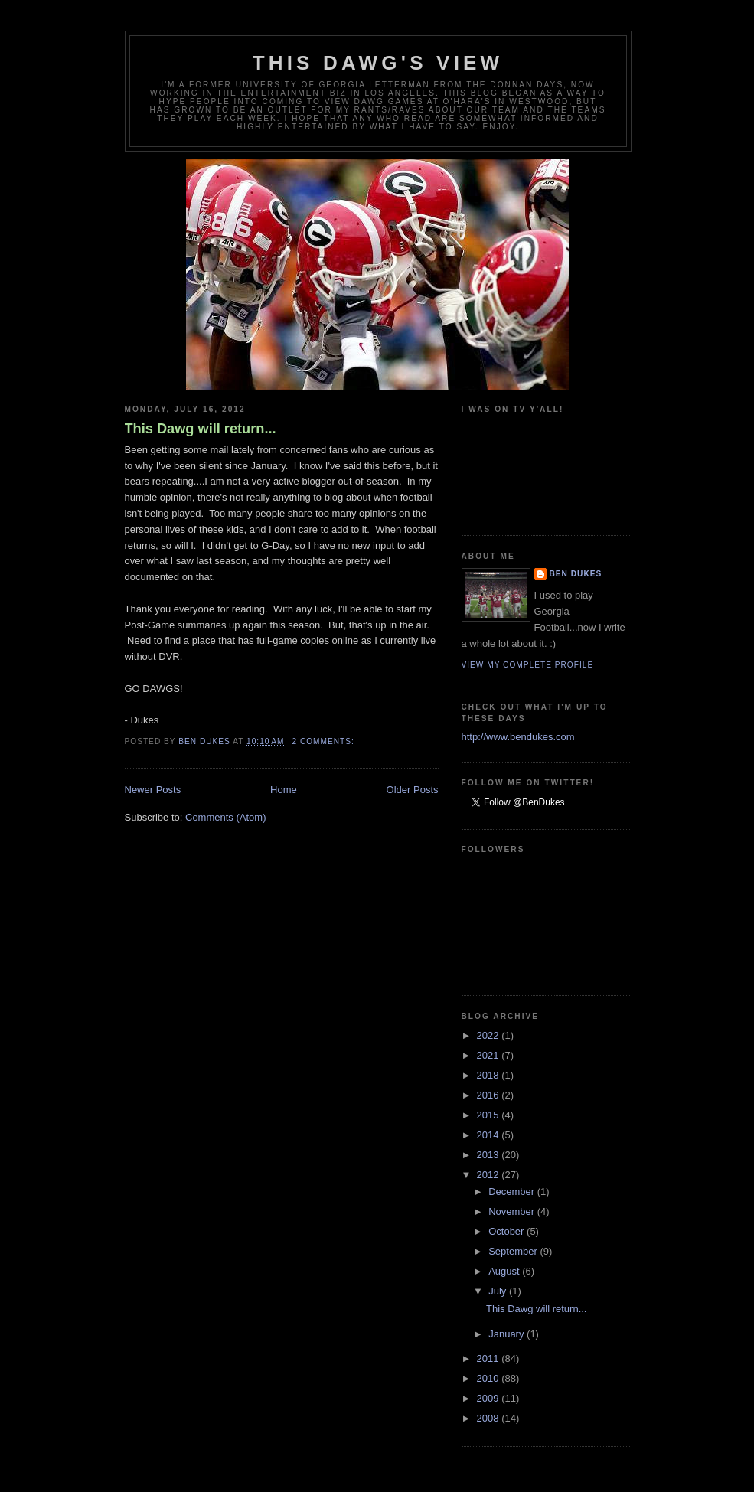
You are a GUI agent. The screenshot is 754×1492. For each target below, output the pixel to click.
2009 (489, 1398)
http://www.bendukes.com (518, 737)
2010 (489, 1378)
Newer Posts (153, 789)
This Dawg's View (378, 62)
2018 (489, 1075)
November (512, 1211)
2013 (489, 1155)
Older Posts (413, 789)
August (505, 1271)
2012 (489, 1174)
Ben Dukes (576, 574)
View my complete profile (528, 665)
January (507, 1334)
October (507, 1231)
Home (283, 789)
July (498, 1291)
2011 (489, 1358)
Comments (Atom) (225, 817)
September (514, 1251)
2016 (489, 1095)
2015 (489, 1115)
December (512, 1191)
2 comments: (324, 741)
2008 (489, 1418)
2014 (489, 1135)
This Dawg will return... (200, 428)
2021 (489, 1055)
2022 (489, 1035)
